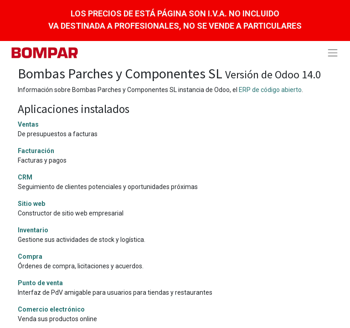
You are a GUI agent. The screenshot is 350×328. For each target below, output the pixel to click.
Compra (30, 256)
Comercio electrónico (51, 309)
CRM (25, 177)
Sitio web (31, 203)
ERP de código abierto (270, 89)
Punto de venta (40, 283)
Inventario (33, 230)
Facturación (36, 150)
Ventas (28, 124)
